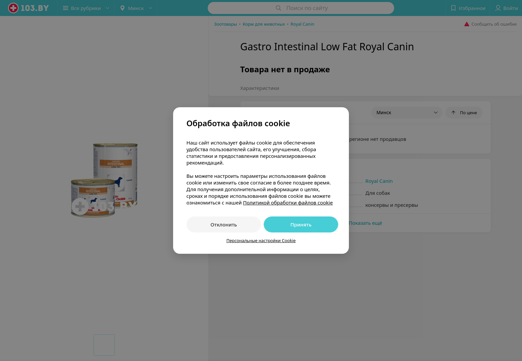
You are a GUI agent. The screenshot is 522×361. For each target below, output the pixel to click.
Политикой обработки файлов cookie (288, 202)
